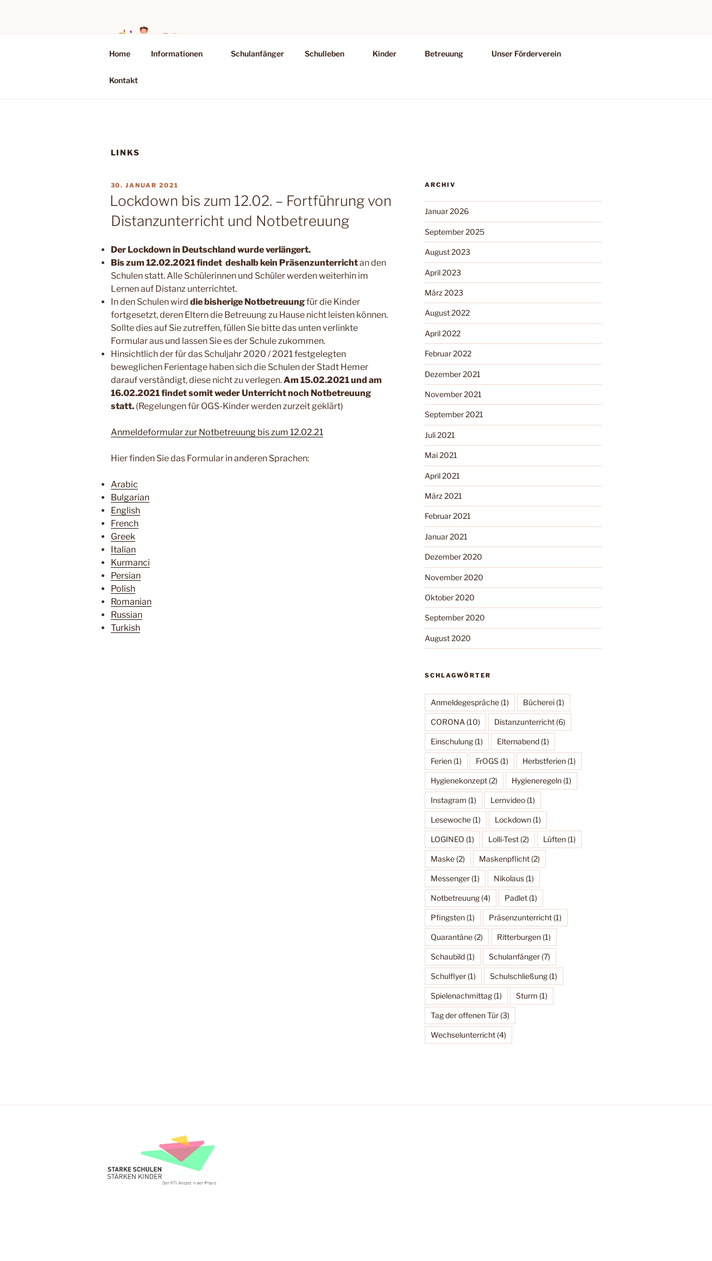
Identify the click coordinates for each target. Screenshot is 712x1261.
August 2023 (447, 251)
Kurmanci (130, 562)
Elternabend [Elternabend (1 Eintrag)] (523, 741)
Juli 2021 (440, 435)
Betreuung (449, 53)
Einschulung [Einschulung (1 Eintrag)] (457, 741)
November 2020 (454, 577)
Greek (123, 536)
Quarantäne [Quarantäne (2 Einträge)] (457, 937)
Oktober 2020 (450, 597)
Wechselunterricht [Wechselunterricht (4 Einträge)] (468, 1034)
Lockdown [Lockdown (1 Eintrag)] (518, 819)
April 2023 (443, 272)
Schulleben (330, 53)
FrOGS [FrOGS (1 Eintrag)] (492, 761)
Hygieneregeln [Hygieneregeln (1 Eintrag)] (541, 780)
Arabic (124, 484)
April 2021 (442, 475)
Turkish (125, 628)
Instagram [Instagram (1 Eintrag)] (453, 800)
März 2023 (444, 292)
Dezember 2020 (453, 556)
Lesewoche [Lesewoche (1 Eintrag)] (456, 819)
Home (119, 53)
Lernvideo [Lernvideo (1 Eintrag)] (512, 800)
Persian (126, 575)
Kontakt (123, 80)
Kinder (390, 53)
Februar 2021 (448, 515)
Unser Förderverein (526, 53)
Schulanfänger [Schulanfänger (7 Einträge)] (519, 956)
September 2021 (454, 414)
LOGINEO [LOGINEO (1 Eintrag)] (452, 839)
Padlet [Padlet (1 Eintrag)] (521, 897)
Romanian (131, 602)
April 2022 (443, 333)
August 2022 (447, 312)
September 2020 (455, 617)
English (125, 510)
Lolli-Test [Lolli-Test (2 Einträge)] (508, 839)
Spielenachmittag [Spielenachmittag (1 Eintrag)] (466, 995)
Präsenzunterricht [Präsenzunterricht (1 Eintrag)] (525, 917)
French (124, 523)
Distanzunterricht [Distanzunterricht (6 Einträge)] (529, 721)
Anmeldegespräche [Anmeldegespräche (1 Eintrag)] (470, 702)
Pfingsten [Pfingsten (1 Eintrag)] (453, 917)
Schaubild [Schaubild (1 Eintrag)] (453, 956)
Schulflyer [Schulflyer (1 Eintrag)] (453, 976)
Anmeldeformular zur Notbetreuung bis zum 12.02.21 (217, 432)
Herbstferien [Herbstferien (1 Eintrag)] (549, 761)
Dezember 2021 (453, 374)
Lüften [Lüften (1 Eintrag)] (559, 839)
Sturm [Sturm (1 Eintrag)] (531, 995)
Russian (126, 615)
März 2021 (443, 495)
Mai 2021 (441, 455)
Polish (123, 589)
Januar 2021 (446, 536)
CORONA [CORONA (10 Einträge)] (455, 721)
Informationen (182, 53)
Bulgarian (130, 497)
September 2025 (454, 231)
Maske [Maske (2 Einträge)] (448, 858)
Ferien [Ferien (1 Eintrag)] (446, 761)
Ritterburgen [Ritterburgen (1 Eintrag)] (524, 937)
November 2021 (453, 394)
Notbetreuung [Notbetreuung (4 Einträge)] (460, 897)
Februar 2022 (448, 353)
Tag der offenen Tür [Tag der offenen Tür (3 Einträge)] (470, 1015)
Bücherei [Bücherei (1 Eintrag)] (543, 702)
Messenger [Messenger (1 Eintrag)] (455, 878)
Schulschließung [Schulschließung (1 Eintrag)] (523, 976)
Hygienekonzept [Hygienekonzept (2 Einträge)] (464, 780)
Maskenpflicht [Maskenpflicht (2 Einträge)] (509, 858)
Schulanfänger (257, 53)
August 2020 (448, 638)
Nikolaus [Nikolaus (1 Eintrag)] (514, 878)
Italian (123, 549)
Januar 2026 (447, 211)
